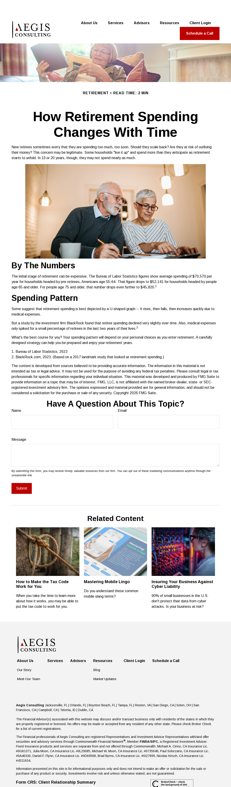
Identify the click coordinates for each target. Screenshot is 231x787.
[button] (89, 7)
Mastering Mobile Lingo (107, 566)
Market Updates (104, 663)
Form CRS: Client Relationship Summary (56, 766)
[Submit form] (22, 472)
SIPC (154, 726)
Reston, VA (143, 689)
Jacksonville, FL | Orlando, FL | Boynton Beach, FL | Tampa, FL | (90, 689)
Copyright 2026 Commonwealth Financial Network (95, 775)
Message (19, 424)
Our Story (24, 654)
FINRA (144, 726)
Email (122, 395)
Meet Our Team (28, 663)
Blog (96, 654)
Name (16, 395)
